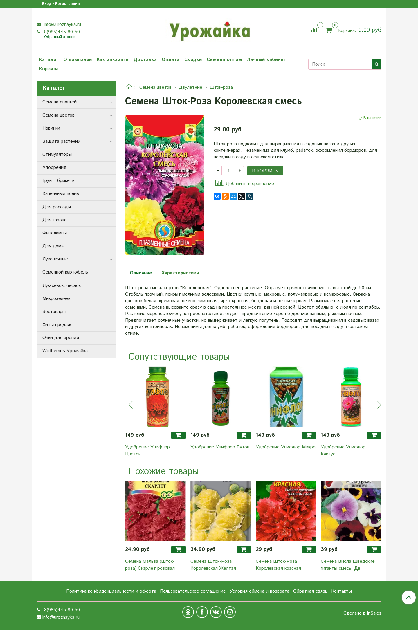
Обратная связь (310, 591)
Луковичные (55, 259)
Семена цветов (155, 87)
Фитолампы (54, 233)
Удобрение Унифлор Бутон (219, 447)
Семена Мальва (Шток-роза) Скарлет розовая (150, 565)
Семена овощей (59, 102)
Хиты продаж (56, 324)
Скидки (193, 59)
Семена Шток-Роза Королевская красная (278, 565)
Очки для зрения (60, 337)
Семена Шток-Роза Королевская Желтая (213, 565)
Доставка (145, 59)
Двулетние (190, 87)
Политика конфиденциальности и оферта (111, 591)
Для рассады (56, 207)
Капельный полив (60, 193)
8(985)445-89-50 (61, 32)
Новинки (51, 128)
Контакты (341, 591)
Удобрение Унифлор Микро (286, 447)
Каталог (49, 59)
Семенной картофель (65, 272)
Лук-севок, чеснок (61, 285)
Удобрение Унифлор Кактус (343, 450)
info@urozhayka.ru (61, 24)
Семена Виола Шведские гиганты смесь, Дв (348, 565)
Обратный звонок (59, 37)
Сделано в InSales (362, 613)
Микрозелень (56, 298)
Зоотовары (54, 311)
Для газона (54, 220)
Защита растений (61, 141)
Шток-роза (221, 87)
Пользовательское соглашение (193, 591)
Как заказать (113, 59)
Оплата (171, 59)
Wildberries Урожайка (65, 350)
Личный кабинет (267, 59)
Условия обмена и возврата (259, 591)
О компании (77, 59)
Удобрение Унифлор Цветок (147, 450)
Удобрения (54, 167)
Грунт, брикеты (58, 180)
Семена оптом (224, 59)
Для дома (53, 246)
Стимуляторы (57, 154)
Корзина (49, 69)
